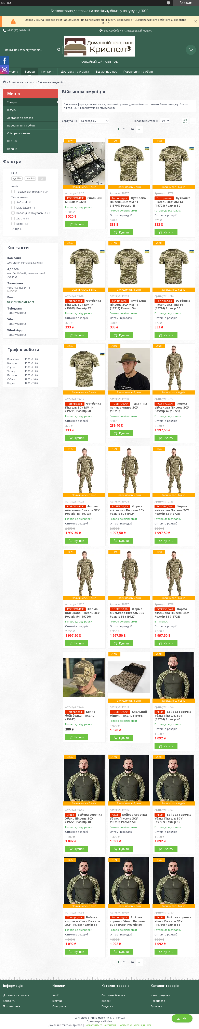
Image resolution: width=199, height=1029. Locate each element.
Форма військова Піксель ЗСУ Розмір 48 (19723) (82, 510)
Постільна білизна (113, 995)
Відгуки (11, 110)
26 (132, 129)
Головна (12, 71)
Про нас (12, 141)
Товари (30, 71)
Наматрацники (160, 995)
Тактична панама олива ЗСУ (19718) (128, 407)
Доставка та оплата (75, 71)
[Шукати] (59, 50)
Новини (12, 149)
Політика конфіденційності (135, 1025)
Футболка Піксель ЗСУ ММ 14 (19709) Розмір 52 (83, 304)
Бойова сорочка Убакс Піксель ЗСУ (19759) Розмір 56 (127, 921)
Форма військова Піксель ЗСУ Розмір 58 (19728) (172, 612)
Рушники (156, 1006)
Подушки (107, 1006)
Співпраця (59, 1006)
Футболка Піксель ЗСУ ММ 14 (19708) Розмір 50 (172, 201)
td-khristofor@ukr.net (20, 301)
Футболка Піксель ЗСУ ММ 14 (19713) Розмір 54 (128, 304)
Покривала (158, 1001)
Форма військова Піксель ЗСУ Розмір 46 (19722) (172, 407)
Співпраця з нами (18, 133)
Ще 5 (18, 228)
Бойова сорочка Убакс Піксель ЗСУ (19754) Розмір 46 (173, 715)
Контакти (47, 71)
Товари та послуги (22, 82)
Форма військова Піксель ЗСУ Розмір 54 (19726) (82, 612)
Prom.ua (120, 1017)
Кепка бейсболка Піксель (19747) (80, 715)
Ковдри (106, 1001)
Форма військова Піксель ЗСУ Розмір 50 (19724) (127, 510)
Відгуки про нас (106, 71)
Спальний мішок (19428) (83, 200)
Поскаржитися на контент (100, 1025)
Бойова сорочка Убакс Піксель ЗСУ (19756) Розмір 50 (128, 818)
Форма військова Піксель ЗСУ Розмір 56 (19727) (127, 612)
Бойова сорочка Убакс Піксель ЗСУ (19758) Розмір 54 (82, 921)
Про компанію (12, 1006)
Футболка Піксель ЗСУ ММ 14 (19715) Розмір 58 (83, 407)
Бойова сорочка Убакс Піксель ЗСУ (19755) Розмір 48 (83, 818)
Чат (182, 1018)
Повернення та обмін (138, 71)
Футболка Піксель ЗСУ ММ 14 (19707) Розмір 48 (128, 201)
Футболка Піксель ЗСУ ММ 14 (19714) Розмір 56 (172, 304)
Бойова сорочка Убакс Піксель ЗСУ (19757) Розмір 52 (173, 818)
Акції (55, 995)
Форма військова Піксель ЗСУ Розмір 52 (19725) (172, 510)
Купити (79, 224)
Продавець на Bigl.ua (99, 1021)
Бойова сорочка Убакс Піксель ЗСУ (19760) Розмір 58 (173, 921)
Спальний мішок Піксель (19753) (128, 713)
